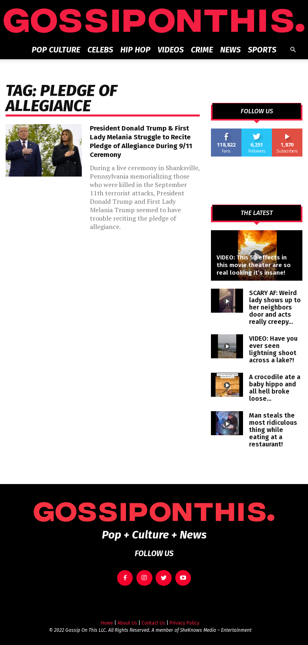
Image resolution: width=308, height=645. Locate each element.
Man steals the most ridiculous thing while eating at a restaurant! (273, 430)
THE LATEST (257, 213)
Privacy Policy (184, 618)
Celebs (100, 49)
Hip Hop (135, 49)
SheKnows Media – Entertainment (215, 625)
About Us (127, 618)
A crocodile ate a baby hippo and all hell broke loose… (274, 387)
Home (107, 618)
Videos (171, 49)
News (230, 49)
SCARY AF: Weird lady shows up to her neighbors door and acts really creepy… (275, 307)
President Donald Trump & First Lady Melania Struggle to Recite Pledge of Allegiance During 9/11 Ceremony (141, 141)
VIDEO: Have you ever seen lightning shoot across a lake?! (273, 349)
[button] (292, 50)
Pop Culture (56, 49)
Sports (262, 49)
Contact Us (153, 618)
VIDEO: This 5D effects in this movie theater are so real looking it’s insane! (254, 265)
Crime (202, 49)
